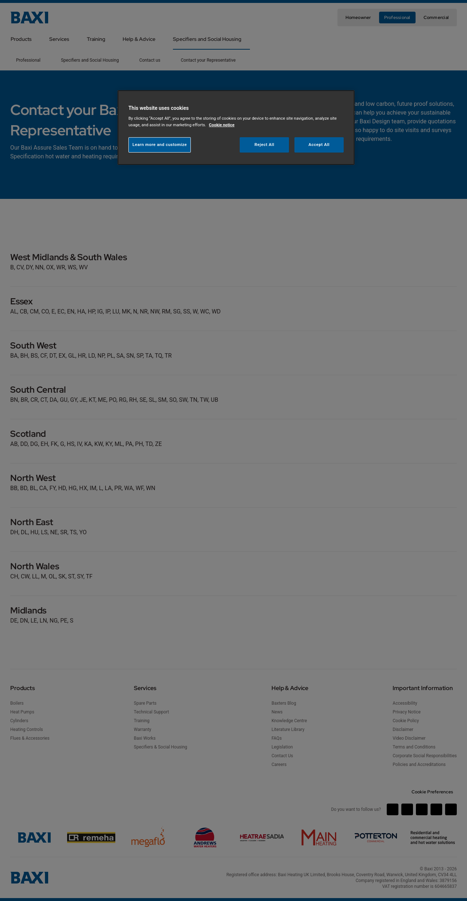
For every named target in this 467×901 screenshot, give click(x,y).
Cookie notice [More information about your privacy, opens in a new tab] (222, 124)
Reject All (264, 144)
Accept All (319, 144)
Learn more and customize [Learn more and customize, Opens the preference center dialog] (159, 144)
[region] (236, 127)
